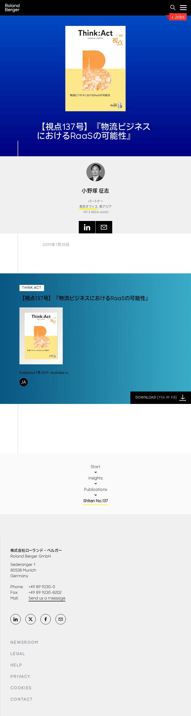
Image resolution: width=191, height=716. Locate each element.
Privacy (20, 676)
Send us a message (47, 598)
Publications (95, 489)
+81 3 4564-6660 (95, 212)
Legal (17, 653)
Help (16, 665)
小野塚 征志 (95, 191)
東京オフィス (88, 206)
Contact (21, 699)
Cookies (21, 688)
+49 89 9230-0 (42, 586)
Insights (95, 478)
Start (95, 466)
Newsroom (24, 642)
